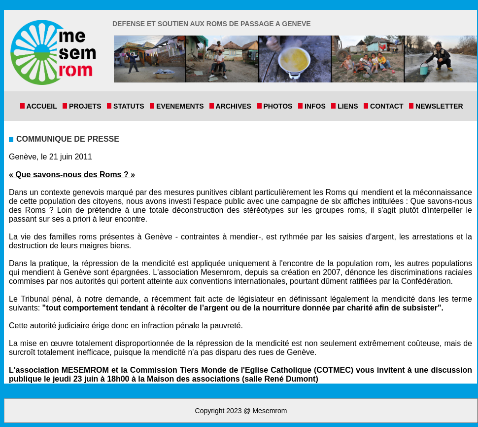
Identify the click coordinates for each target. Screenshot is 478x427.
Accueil (44, 106)
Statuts (130, 106)
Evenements (181, 106)
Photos (280, 106)
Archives (235, 106)
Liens (350, 106)
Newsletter (438, 106)
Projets (87, 106)
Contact (388, 106)
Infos (317, 106)
